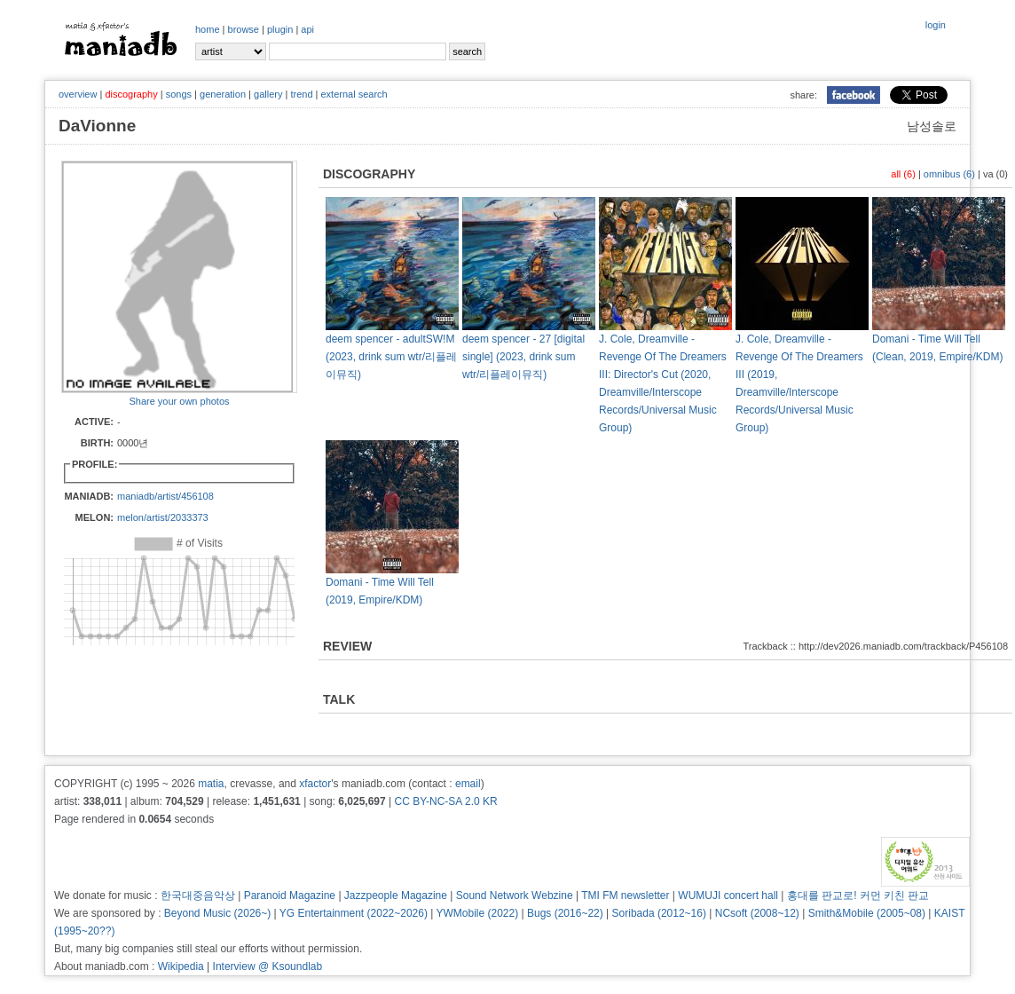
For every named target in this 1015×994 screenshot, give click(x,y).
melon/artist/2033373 (163, 517)
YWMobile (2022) (478, 913)
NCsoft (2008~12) (757, 913)
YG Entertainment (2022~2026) (353, 913)
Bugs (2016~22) (565, 913)
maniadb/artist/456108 (165, 496)
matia (211, 783)
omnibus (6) (949, 174)
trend (301, 94)
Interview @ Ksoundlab (268, 966)
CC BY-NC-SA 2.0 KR (445, 801)
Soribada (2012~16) (659, 913)
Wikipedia (181, 966)
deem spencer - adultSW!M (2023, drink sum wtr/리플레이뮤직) (391, 357)
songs (179, 94)
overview (78, 94)
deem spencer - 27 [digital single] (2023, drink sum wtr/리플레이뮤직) (523, 357)
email (468, 783)
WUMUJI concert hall (728, 895)
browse (243, 29)
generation (223, 94)
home (207, 29)
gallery (268, 94)
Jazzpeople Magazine (395, 895)
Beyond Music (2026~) (217, 913)
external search (353, 94)
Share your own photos (179, 401)
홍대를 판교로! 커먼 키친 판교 (858, 895)
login (935, 25)
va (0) (995, 174)
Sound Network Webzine (514, 895)
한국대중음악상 (198, 895)
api (307, 29)
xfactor (315, 783)
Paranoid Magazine (289, 895)
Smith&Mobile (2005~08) (866, 913)
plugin (280, 29)
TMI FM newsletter (625, 895)
